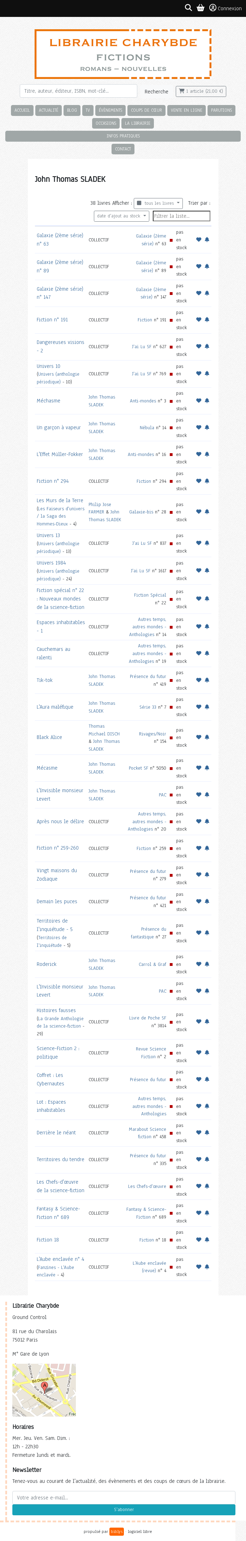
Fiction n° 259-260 (58, 847)
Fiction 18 (48, 1239)
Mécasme (47, 767)
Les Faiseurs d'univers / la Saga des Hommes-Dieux (60, 516)
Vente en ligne (186, 110)
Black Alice (49, 737)
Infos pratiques (123, 136)
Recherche (156, 91)
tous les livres (156, 203)
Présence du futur (148, 676)
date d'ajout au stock (119, 216)
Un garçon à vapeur (59, 427)
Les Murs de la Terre (60, 500)
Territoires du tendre (60, 1159)
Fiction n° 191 (52, 319)
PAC (162, 794)
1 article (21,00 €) (201, 91)
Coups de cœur (146, 110)
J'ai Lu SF (141, 346)
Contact (123, 149)
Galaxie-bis (141, 511)
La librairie (137, 123)
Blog (72, 110)
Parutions (221, 110)
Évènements (110, 110)
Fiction (145, 319)
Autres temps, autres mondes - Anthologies (147, 627)
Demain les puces (57, 901)
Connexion (225, 8)
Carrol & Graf (152, 964)
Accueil (22, 110)
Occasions (106, 123)
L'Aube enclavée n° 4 (60, 1259)
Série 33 (147, 707)
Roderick (46, 964)
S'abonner (124, 1509)
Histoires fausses (56, 1010)
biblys (116, 1531)
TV (88, 110)
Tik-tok (45, 680)
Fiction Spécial (150, 595)
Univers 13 (48, 535)
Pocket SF (138, 768)
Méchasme (48, 400)
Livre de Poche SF (147, 1018)
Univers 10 (48, 366)
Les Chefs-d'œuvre (147, 1186)
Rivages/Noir (152, 734)
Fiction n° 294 (53, 481)
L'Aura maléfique (55, 706)
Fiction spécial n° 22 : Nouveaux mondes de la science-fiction (60, 599)
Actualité (48, 110)
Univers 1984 (51, 562)
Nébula (147, 427)
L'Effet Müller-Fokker (60, 454)
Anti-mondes (143, 400)
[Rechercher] (79, 91)
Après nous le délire (60, 821)
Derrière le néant (56, 1132)
